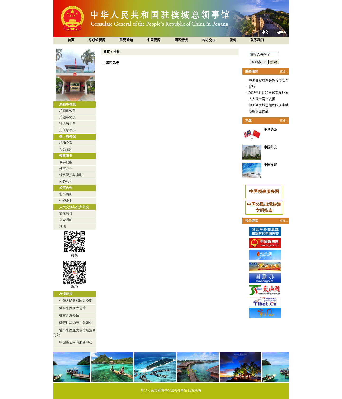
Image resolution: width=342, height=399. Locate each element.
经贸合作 (65, 188)
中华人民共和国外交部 (75, 301)
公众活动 (65, 220)
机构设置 (65, 143)
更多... (284, 71)
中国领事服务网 (264, 191)
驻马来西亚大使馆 (72, 308)
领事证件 (65, 168)
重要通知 (126, 40)
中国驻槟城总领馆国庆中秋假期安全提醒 (269, 108)
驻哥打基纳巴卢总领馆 (75, 323)
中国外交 (270, 147)
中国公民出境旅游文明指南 (264, 207)
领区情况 (181, 40)
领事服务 (65, 156)
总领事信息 (67, 104)
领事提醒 (65, 162)
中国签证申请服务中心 (75, 342)
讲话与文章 (67, 123)
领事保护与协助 (70, 175)
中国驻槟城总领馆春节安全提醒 (269, 83)
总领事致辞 (67, 111)
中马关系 (270, 129)
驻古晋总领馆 (69, 315)
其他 (62, 226)
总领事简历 (67, 117)
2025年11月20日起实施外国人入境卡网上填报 (268, 96)
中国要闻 (153, 40)
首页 (71, 40)
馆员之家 (65, 149)
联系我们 (257, 40)
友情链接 (65, 294)
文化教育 (65, 213)
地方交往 (208, 40)
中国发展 (270, 165)
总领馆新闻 (97, 40)
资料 (233, 40)
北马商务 (65, 194)
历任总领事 (67, 130)
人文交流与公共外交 (74, 207)
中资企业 (65, 200)
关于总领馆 (67, 136)
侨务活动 (65, 181)
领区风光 (112, 63)
